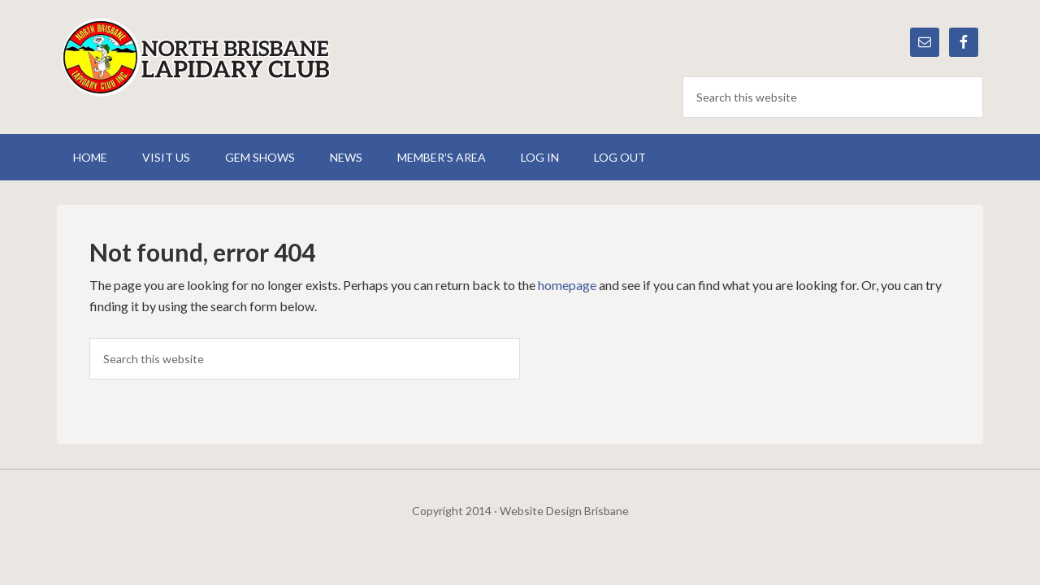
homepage (567, 284)
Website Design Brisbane (564, 511)
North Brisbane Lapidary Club (195, 57)
